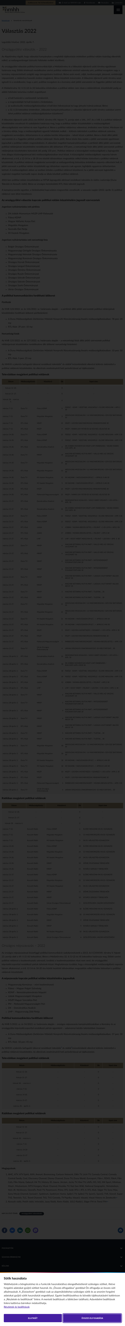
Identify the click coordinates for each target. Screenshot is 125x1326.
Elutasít (33, 1318)
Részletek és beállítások (17, 1307)
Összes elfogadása (92, 1318)
